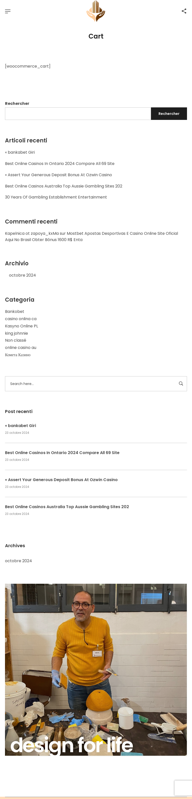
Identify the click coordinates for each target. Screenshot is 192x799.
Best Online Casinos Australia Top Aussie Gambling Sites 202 (63, 186)
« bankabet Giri (20, 152)
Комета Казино (17, 355)
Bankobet (14, 311)
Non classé (15, 340)
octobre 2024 (22, 275)
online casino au (20, 347)
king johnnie (16, 333)
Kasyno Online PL (21, 326)
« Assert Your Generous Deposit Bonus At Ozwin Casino (58, 175)
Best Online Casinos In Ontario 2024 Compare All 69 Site (59, 163)
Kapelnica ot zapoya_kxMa (32, 233)
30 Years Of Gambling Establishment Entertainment (56, 197)
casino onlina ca (20, 319)
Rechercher (17, 103)
